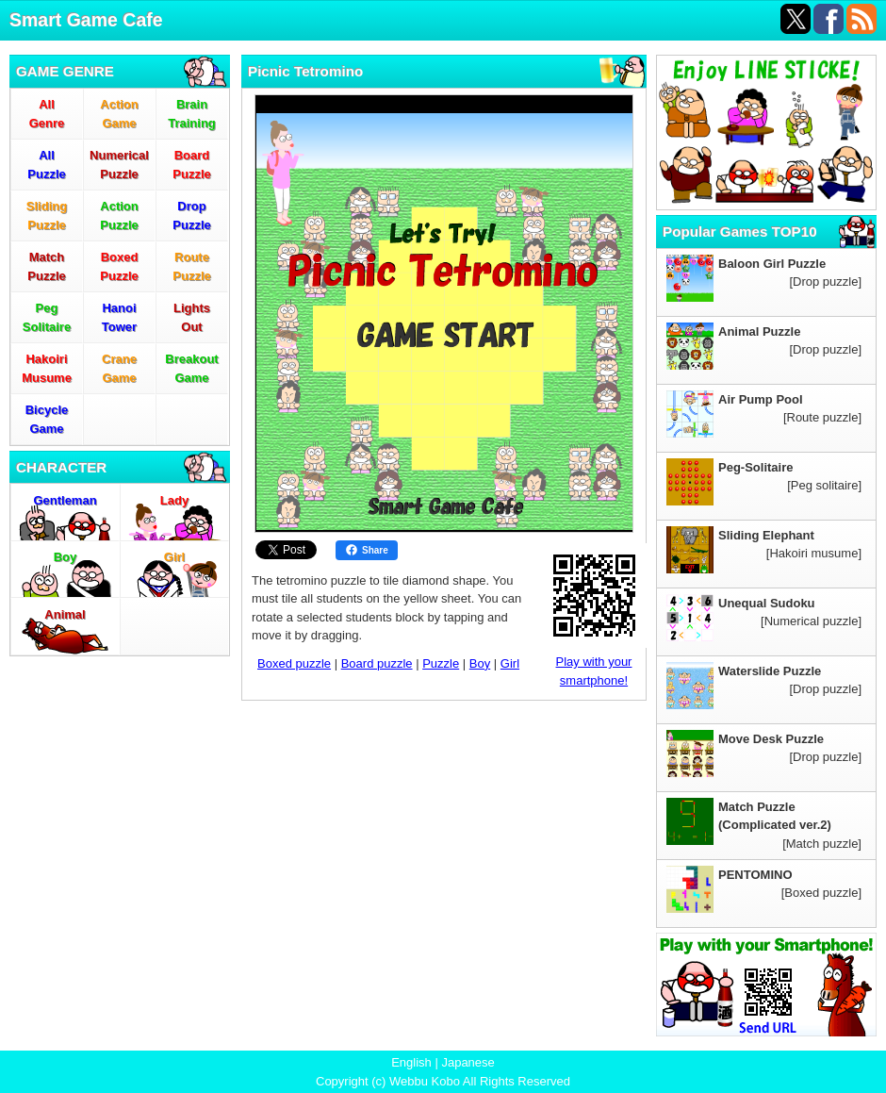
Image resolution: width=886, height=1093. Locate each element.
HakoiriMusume (47, 368)
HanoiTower (119, 317)
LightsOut (191, 317)
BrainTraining (192, 113)
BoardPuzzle (191, 164)
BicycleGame (47, 419)
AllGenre (47, 113)
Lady (174, 500)
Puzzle (440, 663)
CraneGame (119, 368)
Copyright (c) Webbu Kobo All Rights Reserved (443, 1081)
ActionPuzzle (119, 215)
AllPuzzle (46, 164)
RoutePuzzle (191, 266)
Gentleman (64, 500)
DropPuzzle (191, 215)
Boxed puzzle (294, 663)
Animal (64, 614)
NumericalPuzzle (119, 164)
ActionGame (119, 113)
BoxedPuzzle (119, 266)
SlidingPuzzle (46, 215)
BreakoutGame (191, 368)
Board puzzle (377, 663)
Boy (65, 557)
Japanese (467, 1062)
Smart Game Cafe (86, 19)
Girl (174, 557)
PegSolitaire (47, 317)
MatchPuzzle (46, 266)
